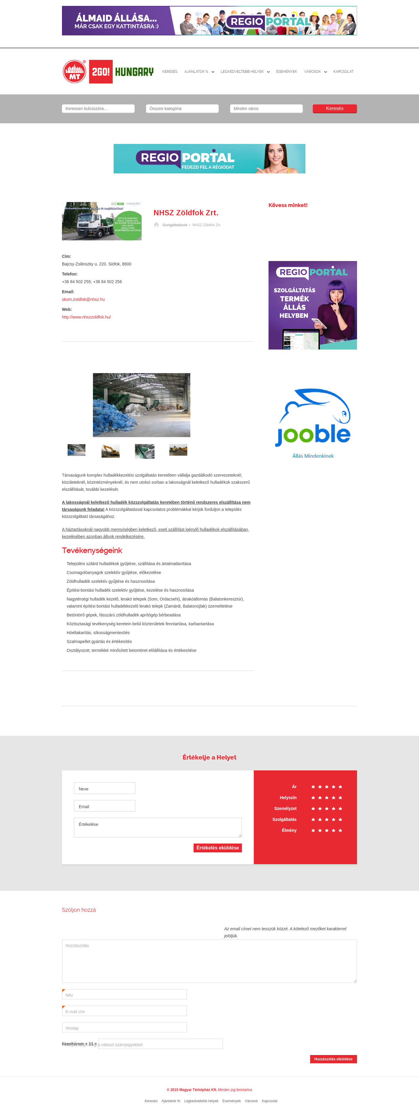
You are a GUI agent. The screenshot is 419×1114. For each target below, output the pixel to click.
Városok (312, 72)
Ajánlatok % (196, 72)
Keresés (169, 72)
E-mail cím (73, 1010)
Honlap (72, 1028)
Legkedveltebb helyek (242, 72)
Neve (84, 789)
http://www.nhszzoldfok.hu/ (86, 317)
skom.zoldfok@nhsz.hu (83, 299)
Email (84, 806)
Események (286, 72)
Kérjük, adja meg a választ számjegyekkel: (104, 1044)
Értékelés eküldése (218, 847)
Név (67, 993)
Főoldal (156, 225)
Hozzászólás (77, 945)
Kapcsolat (343, 72)
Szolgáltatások (175, 225)
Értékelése (88, 824)
